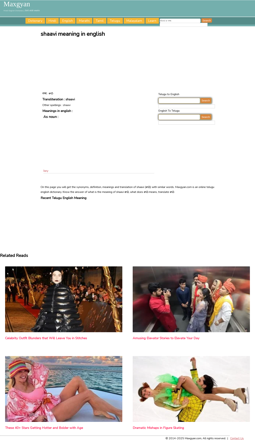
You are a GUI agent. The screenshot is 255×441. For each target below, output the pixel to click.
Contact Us (237, 438)
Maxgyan (17, 4)
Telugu (115, 21)
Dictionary (35, 21)
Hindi (52, 21)
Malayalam (134, 21)
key (45, 171)
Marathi (84, 21)
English (67, 21)
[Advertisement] (128, 65)
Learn (152, 21)
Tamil (100, 21)
